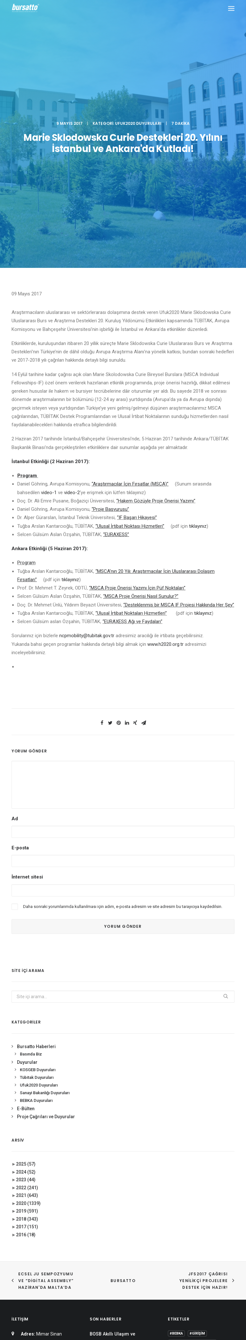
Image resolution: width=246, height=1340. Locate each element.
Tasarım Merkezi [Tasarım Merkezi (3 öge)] (185, 1238)
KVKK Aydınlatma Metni (123, 1301)
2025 (26, 971)
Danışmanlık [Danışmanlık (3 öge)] (208, 1210)
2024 (26, 979)
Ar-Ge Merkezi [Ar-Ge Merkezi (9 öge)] (183, 1192)
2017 (27, 1034)
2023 (26, 987)
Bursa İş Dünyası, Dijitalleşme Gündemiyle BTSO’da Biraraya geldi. (121, 1181)
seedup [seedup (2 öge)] (223, 1229)
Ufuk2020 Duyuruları (138, 27)
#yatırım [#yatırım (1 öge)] (203, 1182)
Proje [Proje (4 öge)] (203, 1229)
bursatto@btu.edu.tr (32, 1197)
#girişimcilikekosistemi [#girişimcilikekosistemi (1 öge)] (192, 1151)
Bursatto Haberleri (36, 853)
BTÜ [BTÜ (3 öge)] (206, 1192)
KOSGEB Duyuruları (37, 877)
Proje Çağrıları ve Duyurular (46, 924)
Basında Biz (31, 861)
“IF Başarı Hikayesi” (137, 325)
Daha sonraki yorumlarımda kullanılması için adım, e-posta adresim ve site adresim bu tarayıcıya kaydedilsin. (122, 713)
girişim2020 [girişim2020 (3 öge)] (198, 1219)
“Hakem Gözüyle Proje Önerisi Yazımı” (155, 308)
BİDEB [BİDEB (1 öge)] (200, 1201)
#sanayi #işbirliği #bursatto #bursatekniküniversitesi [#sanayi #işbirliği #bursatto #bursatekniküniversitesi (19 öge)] (197, 1171)
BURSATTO (123, 1088)
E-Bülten (26, 916)
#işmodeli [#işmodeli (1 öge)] (179, 1160)
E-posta (20, 655)
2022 (27, 995)
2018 (27, 1026)
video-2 (72, 300)
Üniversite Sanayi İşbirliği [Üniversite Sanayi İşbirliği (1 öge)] (194, 1247)
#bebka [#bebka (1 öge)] (176, 1141)
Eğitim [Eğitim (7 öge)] (176, 1219)
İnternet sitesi (27, 684)
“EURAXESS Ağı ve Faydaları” (132, 429)
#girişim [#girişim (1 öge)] (197, 1141)
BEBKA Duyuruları (36, 907)
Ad (15, 626)
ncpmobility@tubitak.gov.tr (86, 443)
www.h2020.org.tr (165, 451)
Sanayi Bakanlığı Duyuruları (45, 900)
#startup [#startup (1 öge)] (179, 1182)
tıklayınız (198, 333)
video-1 (49, 300)
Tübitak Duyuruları (36, 885)
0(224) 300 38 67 (58, 1181)
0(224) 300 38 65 (58, 1173)
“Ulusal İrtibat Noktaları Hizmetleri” (131, 420)
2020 (28, 1010)
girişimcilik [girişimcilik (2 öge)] (181, 1229)
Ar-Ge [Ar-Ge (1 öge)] (222, 1182)
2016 (26, 1042)
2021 (27, 1003)
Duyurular (27, 869)
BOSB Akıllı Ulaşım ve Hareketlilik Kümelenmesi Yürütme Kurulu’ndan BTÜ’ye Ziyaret (120, 1153)
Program (27, 283)
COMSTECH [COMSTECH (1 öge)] (180, 1210)
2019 (27, 1018)
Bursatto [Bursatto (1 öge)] (179, 1201)
